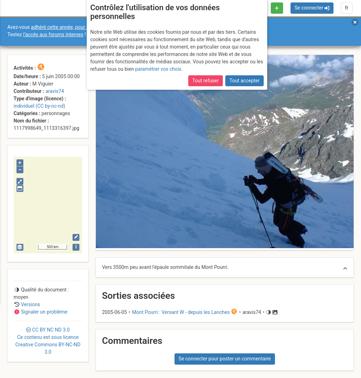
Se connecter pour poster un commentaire (225, 358)
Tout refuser (205, 80)
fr (346, 8)
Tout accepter (245, 80)
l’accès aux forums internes (53, 34)
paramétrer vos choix (158, 69)
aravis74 (54, 91)
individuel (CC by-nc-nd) (40, 106)
